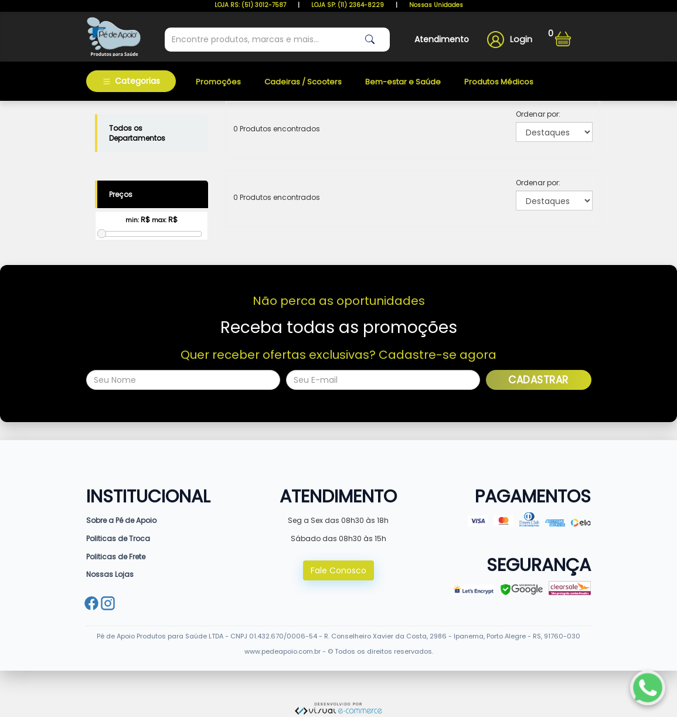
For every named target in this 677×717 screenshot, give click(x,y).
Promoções (218, 81)
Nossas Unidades (436, 5)
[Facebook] (91, 604)
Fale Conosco (338, 570)
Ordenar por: (538, 114)
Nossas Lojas (110, 574)
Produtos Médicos (498, 81)
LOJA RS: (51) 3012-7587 (250, 5)
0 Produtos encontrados (276, 129)
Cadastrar (538, 380)
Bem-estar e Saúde (403, 81)
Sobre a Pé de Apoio (121, 520)
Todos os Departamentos (137, 133)
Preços (120, 194)
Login (521, 39)
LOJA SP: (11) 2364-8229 (347, 5)
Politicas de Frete (115, 557)
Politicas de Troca (118, 538)
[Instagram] (108, 604)
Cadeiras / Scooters (303, 81)
